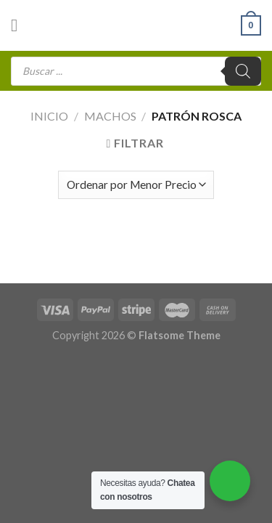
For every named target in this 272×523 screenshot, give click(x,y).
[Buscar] (243, 71)
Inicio (49, 116)
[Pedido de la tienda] (136, 185)
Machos (110, 116)
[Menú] (19, 25)
